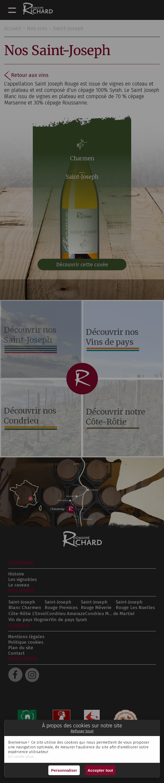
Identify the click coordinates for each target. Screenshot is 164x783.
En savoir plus (21, 756)
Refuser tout (82, 731)
